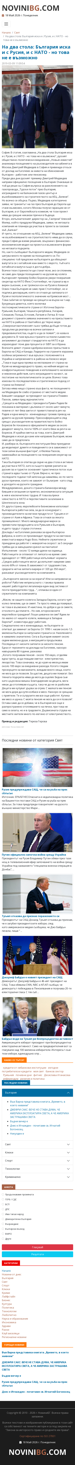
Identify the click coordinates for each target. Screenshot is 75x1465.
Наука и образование (15, 1318)
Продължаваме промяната (19, 1194)
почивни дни (24, 1075)
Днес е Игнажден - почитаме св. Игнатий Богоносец (36, 1391)
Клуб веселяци (10, 1333)
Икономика (9, 1322)
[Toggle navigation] (6, 24)
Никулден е (17, 1133)
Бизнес (6, 1300)
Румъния (8, 1075)
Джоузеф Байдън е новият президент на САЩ (32, 977)
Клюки (9, 1152)
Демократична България (18, 1219)
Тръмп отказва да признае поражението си (30, 916)
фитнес (37, 1075)
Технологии (12, 1168)
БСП (7, 1204)
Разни (5, 1329)
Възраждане (11, 1223)
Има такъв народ (14, 1214)
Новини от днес (11, 1274)
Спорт (9, 1160)
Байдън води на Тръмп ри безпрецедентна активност (37, 1039)
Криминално (13, 1177)
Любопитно (9, 1315)
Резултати (37, 1254)
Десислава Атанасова (57, 1075)
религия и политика (32, 1078)
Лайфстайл (8, 1296)
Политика (8, 1307)
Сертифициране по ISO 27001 (37, 1436)
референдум (10, 1078)
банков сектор (55, 1071)
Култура (7, 1304)
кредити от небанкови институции (24, 1067)
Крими (6, 1293)
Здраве (6, 1326)
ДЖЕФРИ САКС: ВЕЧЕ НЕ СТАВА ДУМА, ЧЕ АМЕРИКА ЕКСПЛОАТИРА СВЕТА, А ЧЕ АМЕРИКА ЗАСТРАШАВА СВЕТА (39, 1113)
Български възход (14, 1228)
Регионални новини (14, 1337)
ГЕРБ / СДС (11, 1199)
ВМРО (8, 1233)
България (11, 1092)
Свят (17, 32)
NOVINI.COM (31, 8)
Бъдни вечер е (19, 1121)
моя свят (38, 1071)
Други (8, 1238)
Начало (6, 32)
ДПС (7, 1209)
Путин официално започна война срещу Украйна (34, 854)
